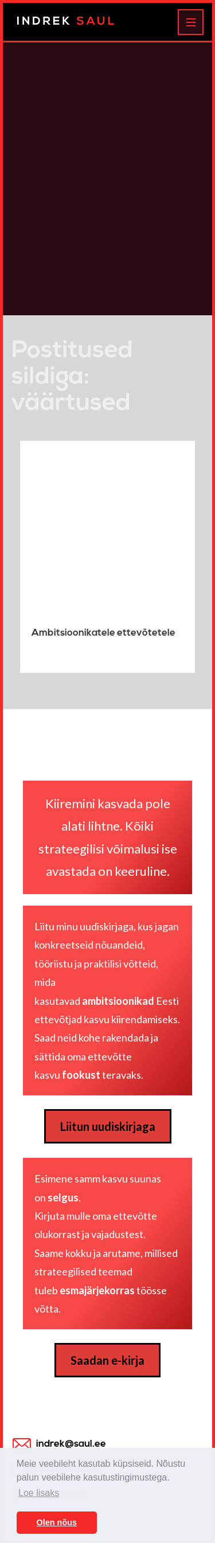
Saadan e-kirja (107, 1360)
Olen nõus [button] (57, 1522)
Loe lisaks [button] (38, 1493)
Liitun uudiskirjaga (107, 1126)
